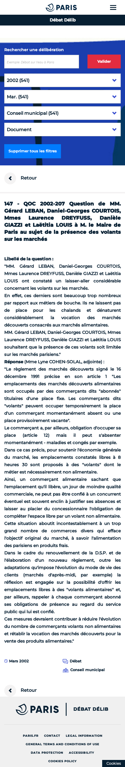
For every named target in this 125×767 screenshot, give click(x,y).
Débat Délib (90, 709)
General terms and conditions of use (62, 744)
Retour (20, 178)
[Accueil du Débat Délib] (50, 7)
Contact (52, 736)
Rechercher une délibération (34, 49)
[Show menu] (116, 7)
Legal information (84, 736)
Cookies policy (62, 761)
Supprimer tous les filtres (32, 151)
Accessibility (81, 753)
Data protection (47, 753)
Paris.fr (30, 736)
